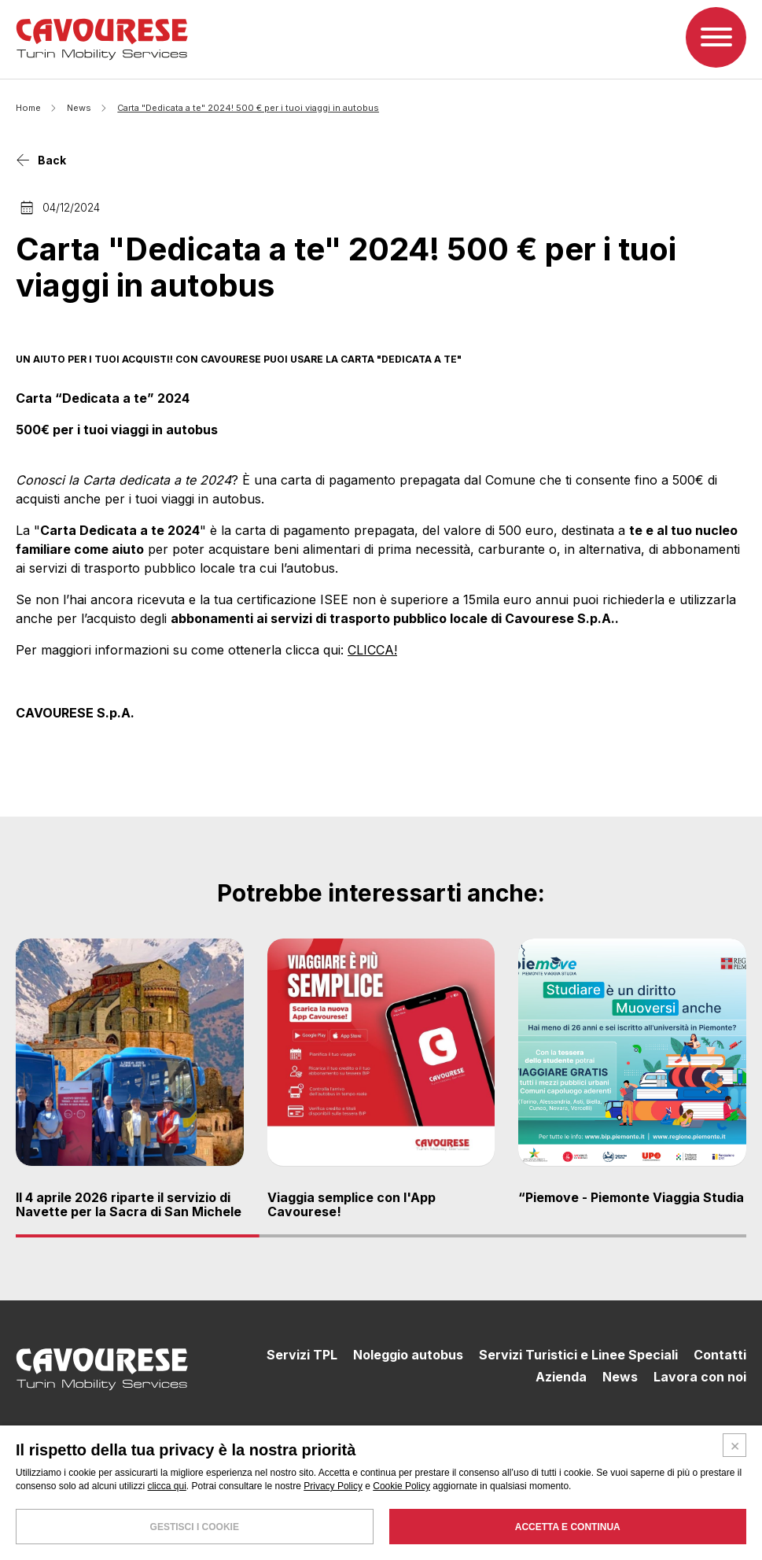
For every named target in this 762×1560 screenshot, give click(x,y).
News (79, 108)
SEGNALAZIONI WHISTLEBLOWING (505, 1530)
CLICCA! (372, 650)
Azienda (561, 1377)
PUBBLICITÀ (722, 1538)
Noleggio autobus (408, 1355)
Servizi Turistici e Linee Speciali (578, 1355)
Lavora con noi (699, 1377)
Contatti (720, 1355)
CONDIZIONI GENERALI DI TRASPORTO (655, 1520)
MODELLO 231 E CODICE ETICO (623, 1538)
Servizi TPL (302, 1355)
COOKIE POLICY (621, 1530)
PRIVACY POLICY (701, 1530)
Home (28, 108)
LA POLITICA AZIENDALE (513, 1520)
